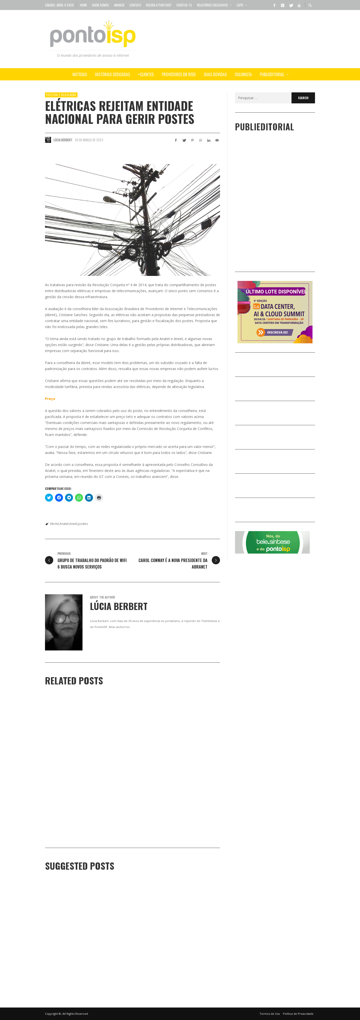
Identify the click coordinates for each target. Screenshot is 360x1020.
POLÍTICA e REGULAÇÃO (61, 95)
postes (83, 524)
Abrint (54, 524)
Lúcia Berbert (63, 139)
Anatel (64, 524)
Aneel (73, 524)
